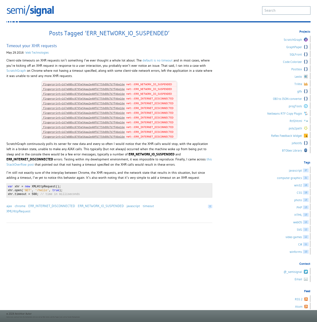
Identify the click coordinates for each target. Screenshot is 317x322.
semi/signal (30, 10)
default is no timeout (158, 60)
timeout (148, 206)
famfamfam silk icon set (32, 317)
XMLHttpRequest (18, 211)
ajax (9, 206)
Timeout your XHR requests (31, 45)
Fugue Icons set (60, 317)
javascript (133, 206)
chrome (20, 206)
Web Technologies (37, 52)
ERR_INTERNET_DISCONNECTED (51, 206)
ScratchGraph (16, 70)
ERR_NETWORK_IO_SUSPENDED (101, 206)
